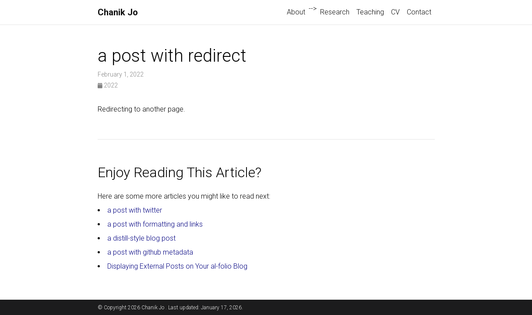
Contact (419, 12)
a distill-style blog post (141, 238)
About (296, 12)
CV (395, 12)
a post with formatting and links (155, 224)
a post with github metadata (150, 252)
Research (334, 12)
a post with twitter (134, 210)
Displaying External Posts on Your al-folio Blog (177, 266)
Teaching (370, 12)
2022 (108, 85)
